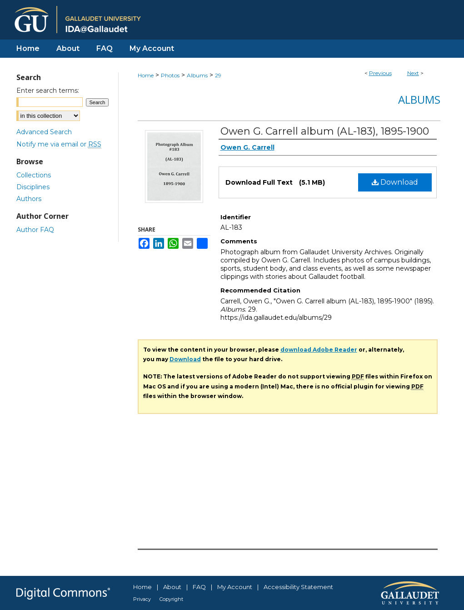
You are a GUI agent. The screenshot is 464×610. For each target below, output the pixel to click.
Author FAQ (35, 230)
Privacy (142, 599)
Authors (28, 199)
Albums (197, 75)
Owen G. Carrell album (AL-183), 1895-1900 (324, 131)
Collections (33, 175)
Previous (380, 73)
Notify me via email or (58, 144)
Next (413, 73)
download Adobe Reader (318, 349)
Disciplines (33, 187)
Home (146, 75)
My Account (234, 586)
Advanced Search (44, 132)
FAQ (199, 586)
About (172, 586)
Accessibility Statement (298, 586)
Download (395, 182)
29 (218, 75)
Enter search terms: (47, 90)
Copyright (171, 599)
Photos (170, 75)
